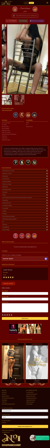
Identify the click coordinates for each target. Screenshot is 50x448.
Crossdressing (6, 227)
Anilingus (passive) (7, 181)
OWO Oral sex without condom (10, 219)
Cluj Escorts (29, 392)
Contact (4, 402)
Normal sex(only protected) (9, 216)
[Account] (25, 417)
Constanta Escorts (31, 394)
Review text (5, 302)
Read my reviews (8, 283)
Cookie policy (6, 432)
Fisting (4, 194)
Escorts (4, 394)
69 (3, 221)
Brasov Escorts (30, 396)
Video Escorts (30, 402)
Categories (29, 404)
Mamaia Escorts (30, 400)
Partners (4, 400)
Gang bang (5, 200)
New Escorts (5, 396)
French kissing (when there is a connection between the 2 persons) (17, 197)
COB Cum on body (7, 184)
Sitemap (4, 422)
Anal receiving (6, 178)
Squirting (5, 224)
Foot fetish (5, 192)
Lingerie (4, 211)
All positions (5, 176)
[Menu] (47, 2)
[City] (25, 410)
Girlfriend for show (7, 202)
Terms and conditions (8, 430)
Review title (5, 296)
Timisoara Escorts (31, 398)
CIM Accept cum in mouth (8, 170)
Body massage (6, 229)
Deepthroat (5, 186)
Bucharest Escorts (31, 390)
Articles (4, 392)
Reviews (4, 390)
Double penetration (7, 189)
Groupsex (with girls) (7, 205)
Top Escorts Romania (8, 398)
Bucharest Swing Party (8, 404)
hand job (5, 213)
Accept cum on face (7, 173)
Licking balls (5, 208)
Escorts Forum (6, 420)
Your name (5, 291)
